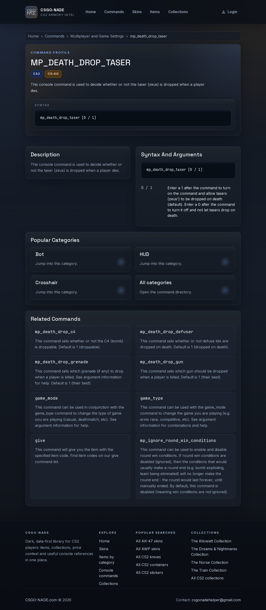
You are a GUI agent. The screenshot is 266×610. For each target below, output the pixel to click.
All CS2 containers (152, 564)
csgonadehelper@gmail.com (216, 600)
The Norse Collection (209, 562)
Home (91, 12)
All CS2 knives (148, 557)
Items (155, 12)
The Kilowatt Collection (211, 541)
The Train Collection (208, 570)
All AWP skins (148, 549)
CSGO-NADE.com (41, 600)
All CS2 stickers (149, 572)
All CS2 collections (207, 578)
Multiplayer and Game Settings (97, 36)
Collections (178, 12)
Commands (114, 12)
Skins (137, 12)
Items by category (106, 560)
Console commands (108, 573)
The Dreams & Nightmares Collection (214, 552)
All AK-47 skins (149, 541)
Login (229, 12)
